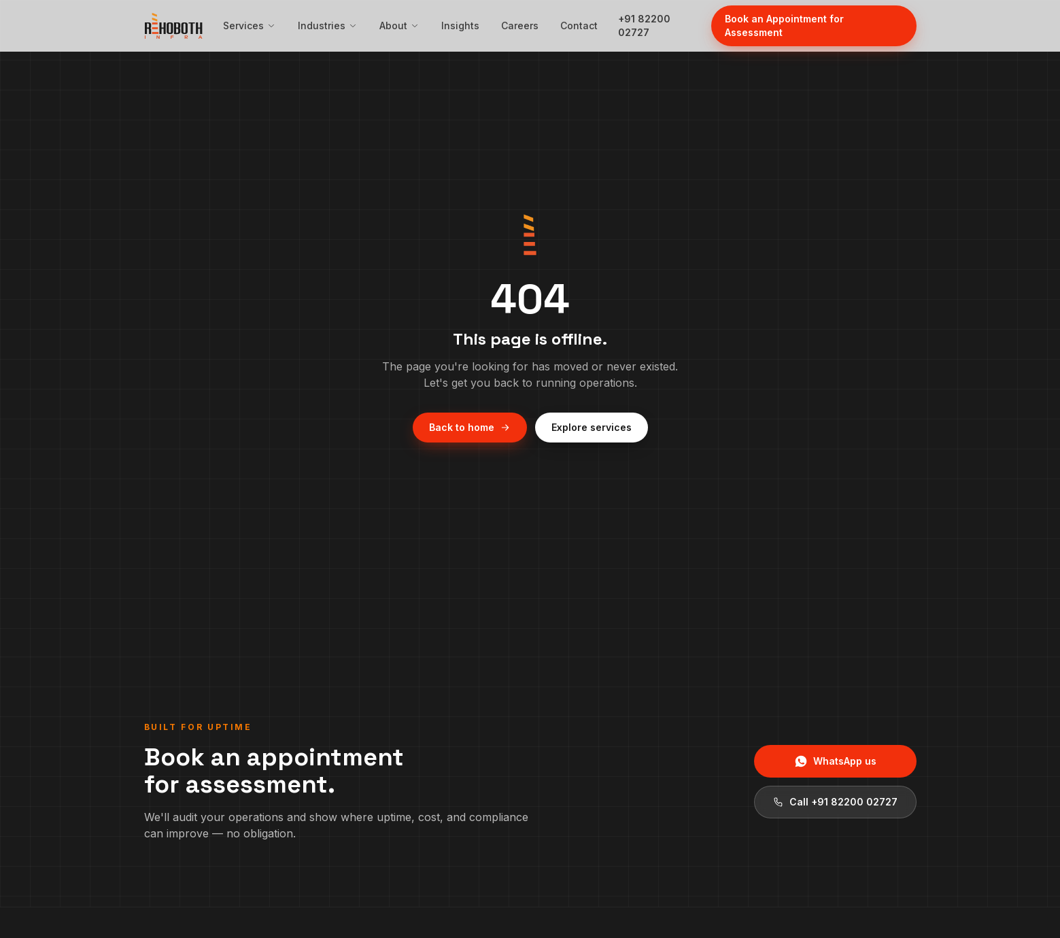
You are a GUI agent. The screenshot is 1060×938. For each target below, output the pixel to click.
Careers (519, 25)
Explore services (591, 427)
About (399, 25)
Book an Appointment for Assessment (784, 25)
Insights (460, 25)
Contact (579, 25)
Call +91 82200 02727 (835, 801)
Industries (328, 25)
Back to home (470, 427)
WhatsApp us (835, 761)
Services (249, 25)
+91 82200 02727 (644, 25)
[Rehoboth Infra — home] (173, 25)
